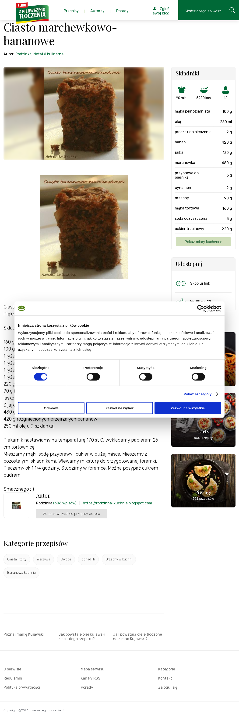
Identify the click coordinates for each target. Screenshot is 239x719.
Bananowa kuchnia (21, 573)
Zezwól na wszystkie (188, 408)
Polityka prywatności (22, 687)
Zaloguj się (167, 687)
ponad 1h (88, 559)
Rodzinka (23, 54)
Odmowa (51, 408)
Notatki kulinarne (48, 54)
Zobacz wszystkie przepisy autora (71, 513)
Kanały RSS (90, 678)
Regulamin (13, 678)
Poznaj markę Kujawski (24, 634)
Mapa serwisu (92, 669)
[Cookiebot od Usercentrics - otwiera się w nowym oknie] (200, 308)
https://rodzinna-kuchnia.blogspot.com (117, 503)
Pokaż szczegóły (198, 394)
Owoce (66, 559)
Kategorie (166, 669)
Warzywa (43, 559)
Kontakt (165, 678)
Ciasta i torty (16, 559)
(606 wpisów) (64, 503)
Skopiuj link (192, 283)
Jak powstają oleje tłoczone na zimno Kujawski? (137, 636)
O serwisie (12, 669)
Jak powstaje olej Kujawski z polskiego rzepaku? (81, 636)
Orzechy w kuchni (118, 559)
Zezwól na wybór (119, 408)
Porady (87, 687)
